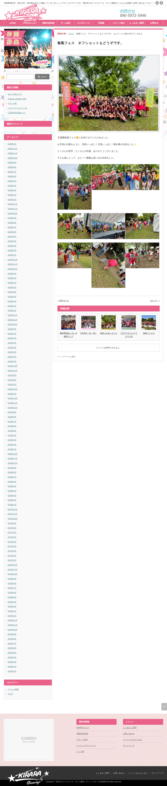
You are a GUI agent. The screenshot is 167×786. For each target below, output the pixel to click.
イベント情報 (13, 689)
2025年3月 (12, 190)
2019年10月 (12, 408)
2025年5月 (12, 181)
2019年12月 (12, 398)
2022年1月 (12, 361)
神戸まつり (64, 301)
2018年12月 (12, 454)
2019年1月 (12, 449)
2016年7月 (12, 588)
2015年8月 (12, 639)
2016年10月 (12, 574)
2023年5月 (12, 292)
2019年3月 (12, 440)
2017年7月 (12, 532)
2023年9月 (12, 274)
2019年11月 (12, 403)
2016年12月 (12, 565)
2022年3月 (12, 352)
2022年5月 (12, 343)
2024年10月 (12, 213)
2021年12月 (12, 366)
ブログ (71, 34)
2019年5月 (12, 431)
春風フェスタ (149, 333)
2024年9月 (12, 218)
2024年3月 (12, 246)
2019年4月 (12, 435)
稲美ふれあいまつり (108, 333)
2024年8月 (12, 223)
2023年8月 (12, 278)
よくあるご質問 (136, 23)
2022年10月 (12, 324)
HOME (13, 23)
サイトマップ (129, 745)
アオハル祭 (12, 103)
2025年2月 (12, 195)
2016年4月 (12, 602)
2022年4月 (12, 348)
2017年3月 (12, 551)
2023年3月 (12, 301)
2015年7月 (12, 643)
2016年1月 (12, 616)
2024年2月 (12, 250)
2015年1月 (12, 671)
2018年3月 (12, 495)
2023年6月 (12, 287)
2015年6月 (12, 648)
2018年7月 (12, 477)
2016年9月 (12, 579)
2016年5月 (12, 597)
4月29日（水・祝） (88, 333)
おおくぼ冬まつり (15, 94)
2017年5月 (12, 542)
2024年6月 (12, 232)
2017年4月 (12, 546)
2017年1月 (12, 560)
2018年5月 (12, 486)
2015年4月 (12, 657)
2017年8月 (12, 528)
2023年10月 (12, 269)
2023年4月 (12, 297)
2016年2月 (12, 611)
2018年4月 (12, 491)
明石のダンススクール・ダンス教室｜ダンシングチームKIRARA (81, 782)
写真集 (101, 23)
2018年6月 (12, 482)
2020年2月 (12, 394)
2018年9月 (12, 468)
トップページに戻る (67, 357)
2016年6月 (12, 593)
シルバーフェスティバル (17, 108)
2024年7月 (12, 227)
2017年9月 (12, 523)
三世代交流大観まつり (17, 113)
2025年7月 (12, 172)
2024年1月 (12, 255)
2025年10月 (12, 158)
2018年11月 (12, 458)
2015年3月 (12, 662)
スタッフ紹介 (119, 23)
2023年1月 (12, 310)
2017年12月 (12, 509)
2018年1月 (12, 505)
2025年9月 (12, 162)
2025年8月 (12, 167)
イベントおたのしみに (132, 739)
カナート (154, 301)
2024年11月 (12, 209)
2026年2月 (12, 144)
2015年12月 (12, 620)
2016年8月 (12, 583)
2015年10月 (12, 630)
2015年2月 (12, 667)
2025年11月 (12, 153)
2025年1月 (12, 200)
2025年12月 (12, 149)
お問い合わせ (129, 733)
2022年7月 (12, 334)
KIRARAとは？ (30, 23)
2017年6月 (12, 537)
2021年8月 (12, 380)
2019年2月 (12, 445)
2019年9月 (12, 412)
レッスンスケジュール (86, 745)
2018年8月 (12, 472)
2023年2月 (12, 306)
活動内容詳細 (48, 23)
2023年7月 (12, 283)
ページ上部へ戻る (164, 706)
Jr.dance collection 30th (17, 99)
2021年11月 (12, 371)
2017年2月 (12, 556)
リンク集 (80, 751)
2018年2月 (12, 500)
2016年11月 (12, 569)
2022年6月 (12, 338)
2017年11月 (12, 514)
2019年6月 (12, 426)
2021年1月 (12, 384)
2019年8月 (12, 417)
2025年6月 (12, 176)
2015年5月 (12, 653)
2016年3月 (12, 606)
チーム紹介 (66, 23)
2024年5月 (12, 236)
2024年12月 (12, 204)
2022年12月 (12, 315)
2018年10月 (12, 463)
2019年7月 (12, 421)
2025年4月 (12, 186)
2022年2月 (12, 357)
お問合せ (154, 23)
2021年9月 (12, 375)
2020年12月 (12, 389)
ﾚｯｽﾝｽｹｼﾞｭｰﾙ (83, 23)
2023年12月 (12, 260)
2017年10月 (12, 519)
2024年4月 (12, 241)
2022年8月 (12, 329)
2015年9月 (12, 634)
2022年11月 (12, 320)
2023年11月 (12, 264)
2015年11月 (12, 625)
